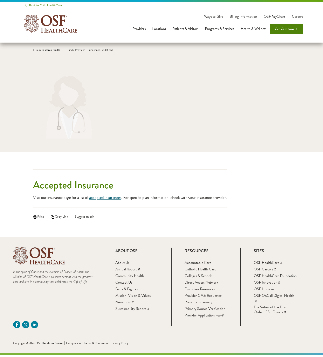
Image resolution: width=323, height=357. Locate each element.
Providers (139, 28)
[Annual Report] (127, 271)
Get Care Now (284, 29)
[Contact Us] (123, 284)
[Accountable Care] (198, 264)
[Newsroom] (124, 304)
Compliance (73, 345)
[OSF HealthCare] (268, 264)
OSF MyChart (274, 16)
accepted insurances (105, 197)
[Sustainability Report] (132, 310)
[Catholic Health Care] (200, 271)
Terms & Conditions (96, 345)
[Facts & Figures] (126, 291)
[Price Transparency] (198, 304)
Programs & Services (219, 28)
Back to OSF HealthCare (45, 5)
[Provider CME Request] (203, 297)
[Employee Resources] (200, 291)
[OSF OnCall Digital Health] (274, 300)
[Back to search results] (48, 50)
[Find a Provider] (74, 50)
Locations (159, 28)
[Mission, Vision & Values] (133, 297)
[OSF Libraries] (264, 291)
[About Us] (122, 264)
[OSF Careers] (265, 271)
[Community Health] (129, 277)
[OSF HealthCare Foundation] (275, 277)
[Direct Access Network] (201, 284)
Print (38, 216)
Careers (297, 16)
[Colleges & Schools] (198, 277)
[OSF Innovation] (267, 284)
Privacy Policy (120, 345)
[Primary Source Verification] (205, 310)
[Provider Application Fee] (204, 317)
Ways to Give (213, 16)
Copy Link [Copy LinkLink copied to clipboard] (60, 216)
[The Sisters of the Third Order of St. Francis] (270, 311)
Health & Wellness (253, 28)
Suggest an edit (86, 216)
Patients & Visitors (185, 28)
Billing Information (243, 16)
